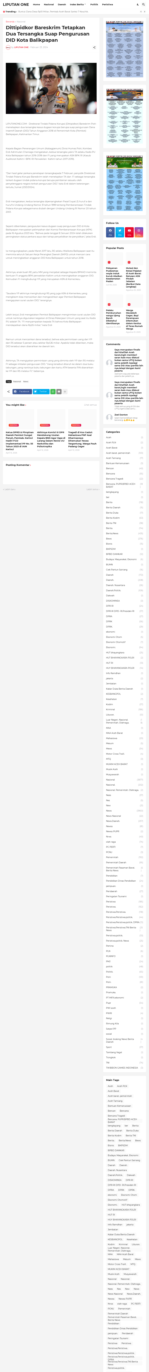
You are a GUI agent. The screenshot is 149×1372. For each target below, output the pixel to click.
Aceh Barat (124, 447)
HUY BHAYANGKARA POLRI (124, 668)
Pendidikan (124, 875)
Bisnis (124, 543)
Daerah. (124, 580)
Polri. (124, 982)
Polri (124, 977)
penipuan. (124, 886)
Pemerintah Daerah (124, 862)
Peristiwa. (124, 906)
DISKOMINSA (124, 601)
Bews (124, 538)
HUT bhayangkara (124, 652)
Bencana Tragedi (124, 478)
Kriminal (124, 709)
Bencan (124, 468)
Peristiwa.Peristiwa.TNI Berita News (124, 929)
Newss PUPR (124, 831)
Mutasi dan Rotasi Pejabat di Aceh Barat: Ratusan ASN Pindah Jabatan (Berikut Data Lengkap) (133, 277)
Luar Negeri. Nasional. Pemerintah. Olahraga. (124, 721)
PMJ (124, 961)
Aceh (124, 437)
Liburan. (124, 714)
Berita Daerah (124, 507)
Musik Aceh (124, 769)
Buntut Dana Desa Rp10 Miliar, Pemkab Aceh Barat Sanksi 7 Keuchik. (53, 11)
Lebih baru (10, 489)
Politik (94, 4)
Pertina (124, 946)
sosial (124, 1034)
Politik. (124, 971)
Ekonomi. (124, 647)
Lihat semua (90, 405)
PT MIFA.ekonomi (124, 997)
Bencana (124, 473)
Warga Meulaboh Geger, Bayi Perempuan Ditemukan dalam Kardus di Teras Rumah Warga (134, 319)
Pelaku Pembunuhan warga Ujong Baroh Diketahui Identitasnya (113, 317)
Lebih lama (92, 489)
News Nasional (124, 816)
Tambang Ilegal (124, 1052)
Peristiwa (107, 4)
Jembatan (124, 683)
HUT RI (124, 663)
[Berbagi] (94, 47)
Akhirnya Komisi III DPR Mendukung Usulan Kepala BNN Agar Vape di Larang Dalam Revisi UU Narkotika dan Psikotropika (51, 439)
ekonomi (124, 632)
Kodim (124, 704)
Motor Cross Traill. (124, 754)
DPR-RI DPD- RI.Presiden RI (124, 611)
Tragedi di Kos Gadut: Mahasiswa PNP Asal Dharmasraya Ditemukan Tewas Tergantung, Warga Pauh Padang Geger (82, 439)
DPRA (124, 616)
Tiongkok (124, 1057)
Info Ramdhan (124, 673)
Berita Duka (124, 512)
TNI (124, 1062)
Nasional (49, 4)
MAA (124, 728)
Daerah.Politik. (124, 590)
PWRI (124, 1013)
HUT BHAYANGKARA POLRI (124, 657)
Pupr (124, 1003)
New (124, 805)
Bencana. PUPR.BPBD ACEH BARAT (124, 485)
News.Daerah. (124, 821)
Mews (124, 748)
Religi (124, 1018)
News (25, 381)
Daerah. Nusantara (124, 585)
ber (124, 497)
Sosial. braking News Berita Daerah (124, 1041)
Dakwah (124, 595)
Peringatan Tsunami (124, 896)
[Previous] (141, 11)
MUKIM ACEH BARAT (124, 764)
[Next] (144, 11)
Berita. (124, 528)
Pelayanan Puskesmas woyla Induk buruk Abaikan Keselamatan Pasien (114, 275)
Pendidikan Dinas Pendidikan (124, 881)
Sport (124, 1047)
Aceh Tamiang (124, 458)
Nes (124, 800)
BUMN (124, 564)
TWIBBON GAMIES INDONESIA (124, 1067)
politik (124, 966)
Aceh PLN (124, 442)
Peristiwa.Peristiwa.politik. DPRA (124, 922)
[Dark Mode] (137, 4)
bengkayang (124, 492)
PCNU (124, 852)
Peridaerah (124, 891)
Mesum (124, 743)
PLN (124, 951)
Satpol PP (124, 1029)
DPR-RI (124, 606)
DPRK (124, 621)
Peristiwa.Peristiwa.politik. (124, 917)
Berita (124, 502)
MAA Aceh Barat (124, 733)
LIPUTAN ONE (16, 4)
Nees (124, 795)
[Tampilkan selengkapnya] (65, 391)
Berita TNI (124, 523)
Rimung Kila (124, 1023)
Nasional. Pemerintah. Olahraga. (124, 790)
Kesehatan (124, 699)
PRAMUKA (124, 987)
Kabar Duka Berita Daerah (124, 689)
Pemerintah (124, 857)
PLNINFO (124, 956)
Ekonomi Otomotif (124, 642)
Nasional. (124, 785)
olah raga (124, 842)
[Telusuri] (143, 4)
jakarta (124, 678)
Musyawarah (124, 774)
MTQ (124, 759)
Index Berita (77, 4)
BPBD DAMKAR (124, 554)
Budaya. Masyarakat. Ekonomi (124, 559)
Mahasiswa (124, 738)
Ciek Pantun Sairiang (124, 569)
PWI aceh (124, 1008)
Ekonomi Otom (124, 637)
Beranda (10, 22)
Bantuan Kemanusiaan (124, 463)
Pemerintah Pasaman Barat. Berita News (124, 869)
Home (36, 4)
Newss (124, 826)
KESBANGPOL (124, 694)
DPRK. (124, 626)
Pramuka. (124, 992)
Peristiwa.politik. (124, 935)
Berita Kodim (124, 518)
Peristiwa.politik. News (124, 940)
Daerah (62, 4)
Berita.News (124, 533)
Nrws (124, 836)
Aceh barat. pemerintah (124, 453)
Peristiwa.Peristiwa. (124, 912)
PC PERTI (124, 847)
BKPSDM (124, 549)
